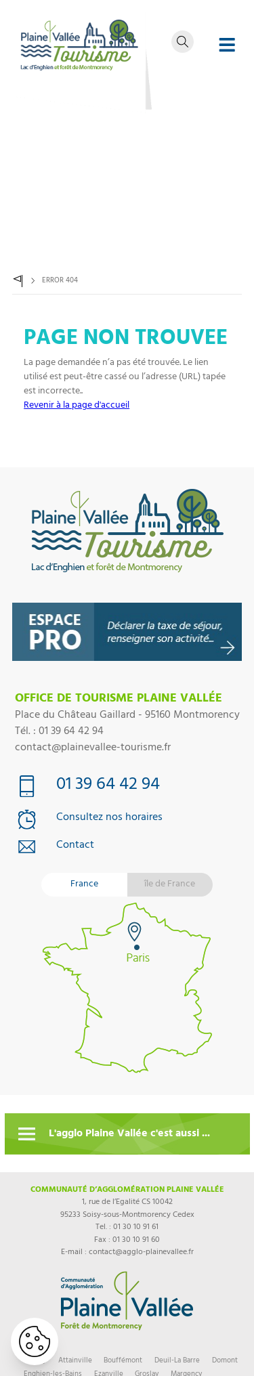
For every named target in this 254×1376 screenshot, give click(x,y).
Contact (75, 846)
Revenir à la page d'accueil (76, 406)
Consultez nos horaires (109, 819)
